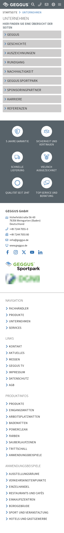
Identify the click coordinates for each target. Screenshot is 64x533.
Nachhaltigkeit (18, 71)
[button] (33, 4)
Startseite (10, 12)
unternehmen (31, 12)
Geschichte (15, 44)
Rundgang (14, 62)
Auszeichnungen (19, 53)
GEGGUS (11, 34)
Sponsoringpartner (22, 90)
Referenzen (15, 108)
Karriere (13, 99)
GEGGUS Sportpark (21, 80)
